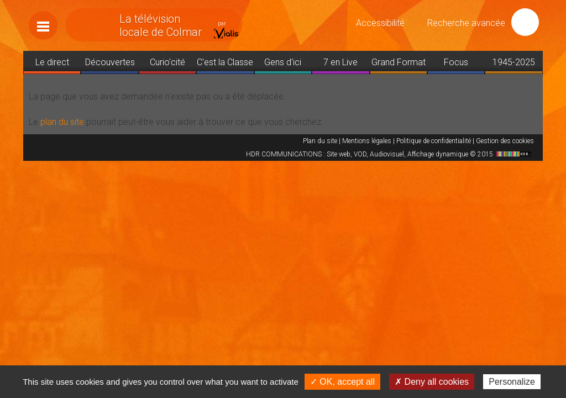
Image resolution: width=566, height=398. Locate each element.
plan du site (62, 122)
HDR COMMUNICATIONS (390, 154)
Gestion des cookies (505, 141)
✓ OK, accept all (342, 381)
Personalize (512, 381)
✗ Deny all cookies (432, 381)
